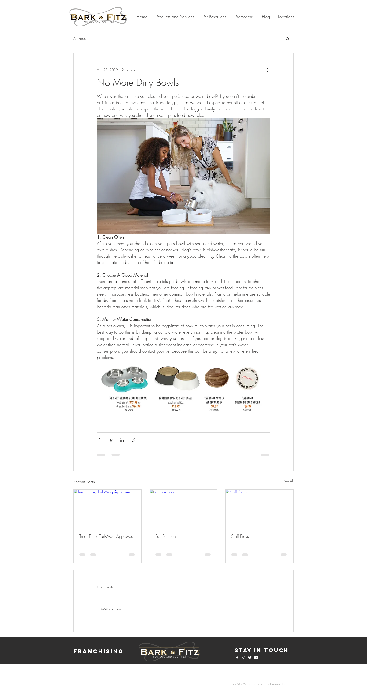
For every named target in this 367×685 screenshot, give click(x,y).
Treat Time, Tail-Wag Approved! (107, 536)
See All (289, 481)
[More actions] (267, 69)
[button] (287, 38)
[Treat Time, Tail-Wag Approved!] (107, 509)
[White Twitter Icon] (249, 657)
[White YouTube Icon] (256, 657)
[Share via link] (133, 440)
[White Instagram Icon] (243, 657)
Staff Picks (240, 536)
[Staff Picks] (259, 509)
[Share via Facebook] (99, 440)
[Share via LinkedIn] (122, 440)
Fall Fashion (165, 536)
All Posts (79, 38)
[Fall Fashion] (183, 509)
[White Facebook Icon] (237, 657)
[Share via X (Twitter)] (110, 440)
